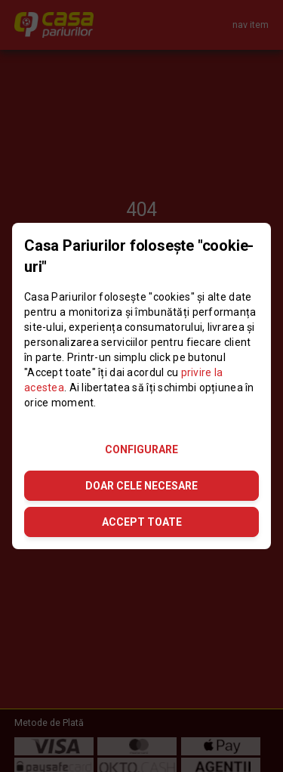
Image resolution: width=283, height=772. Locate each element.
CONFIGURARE (141, 449)
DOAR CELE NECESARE (141, 486)
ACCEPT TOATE (142, 522)
